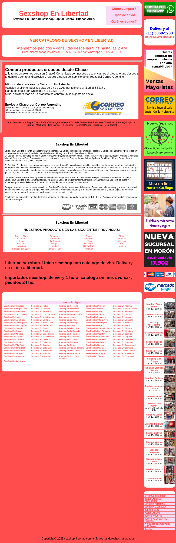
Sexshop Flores (154, 351)
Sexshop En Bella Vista (41, 348)
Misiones (21, 243)
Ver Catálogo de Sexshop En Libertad (72, 40)
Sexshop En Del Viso (13, 334)
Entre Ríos (89, 238)
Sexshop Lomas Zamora (124, 351)
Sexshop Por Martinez (41, 356)
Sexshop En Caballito (41, 342)
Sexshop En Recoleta (68, 306)
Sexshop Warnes (154, 442)
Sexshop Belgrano (154, 424)
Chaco (88, 236)
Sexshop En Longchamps (70, 314)
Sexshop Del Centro (95, 356)
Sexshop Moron (154, 396)
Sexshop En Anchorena (96, 351)
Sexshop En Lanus (12, 317)
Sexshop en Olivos (94, 309)
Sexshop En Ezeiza (12, 331)
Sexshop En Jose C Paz (42, 323)
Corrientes (55, 238)
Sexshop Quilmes (154, 378)
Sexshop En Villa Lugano (15, 325)
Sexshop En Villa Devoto (97, 320)
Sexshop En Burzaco (68, 342)
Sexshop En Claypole (14, 337)
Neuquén (55, 243)
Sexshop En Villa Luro (68, 328)
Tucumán (88, 249)
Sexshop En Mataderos (69, 311)
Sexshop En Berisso (95, 345)
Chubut (122, 236)
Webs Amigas (72, 302)
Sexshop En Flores (40, 328)
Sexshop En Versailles (68, 309)
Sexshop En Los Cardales (43, 314)
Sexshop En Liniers (95, 314)
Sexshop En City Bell (122, 337)
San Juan (21, 246)
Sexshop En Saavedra (14, 306)
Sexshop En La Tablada (14, 320)
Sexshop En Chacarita (14, 339)
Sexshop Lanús (154, 415)
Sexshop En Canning (13, 342)
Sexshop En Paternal (122, 306)
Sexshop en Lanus (66, 317)
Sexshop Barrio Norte (154, 305)
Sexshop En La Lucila (123, 320)
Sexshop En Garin (121, 325)
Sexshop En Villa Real (96, 339)
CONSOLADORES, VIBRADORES (152, 500)
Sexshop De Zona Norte (124, 356)
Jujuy (21, 241)
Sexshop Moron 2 (154, 469)
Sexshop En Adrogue (95, 353)
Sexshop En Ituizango (68, 323)
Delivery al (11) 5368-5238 (159, 30)
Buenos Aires (21, 236)
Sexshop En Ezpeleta (122, 328)
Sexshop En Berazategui (124, 345)
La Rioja (88, 241)
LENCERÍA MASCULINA (155, 507)
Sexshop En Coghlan (95, 334)
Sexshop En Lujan (94, 311)
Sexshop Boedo (154, 342)
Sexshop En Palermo (40, 309)
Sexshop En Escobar (40, 331)
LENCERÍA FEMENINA (154, 504)
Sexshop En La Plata (67, 320)
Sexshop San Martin (154, 404)
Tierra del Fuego (55, 249)
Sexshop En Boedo (40, 345)
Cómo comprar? (124, 8)
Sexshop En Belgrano (96, 348)
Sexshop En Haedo (122, 323)
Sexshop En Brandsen (96, 342)
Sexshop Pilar (154, 478)
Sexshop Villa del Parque (154, 369)
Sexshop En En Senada (69, 331)
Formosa (122, 238)
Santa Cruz (88, 246)
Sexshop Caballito (154, 333)
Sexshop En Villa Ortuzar (42, 337)
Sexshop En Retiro (39, 306)
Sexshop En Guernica (41, 325)
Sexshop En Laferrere (96, 317)
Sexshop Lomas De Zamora (71, 348)
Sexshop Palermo (154, 314)
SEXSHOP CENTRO (153, 516)
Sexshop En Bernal (67, 345)
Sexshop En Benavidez (14, 348)
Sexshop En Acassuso (123, 353)
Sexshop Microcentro (154, 323)
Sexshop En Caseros (68, 339)
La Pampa (55, 241)
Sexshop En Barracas (123, 348)
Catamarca (55, 236)
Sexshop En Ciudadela (68, 337)
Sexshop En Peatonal (95, 306)
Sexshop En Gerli (94, 325)
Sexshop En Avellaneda (69, 351)
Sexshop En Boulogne (123, 342)
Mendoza (122, 241)
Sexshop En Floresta (13, 328)
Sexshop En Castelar (40, 339)
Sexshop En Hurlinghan (97, 323)
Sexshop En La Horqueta (15, 323)
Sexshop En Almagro (13, 353)
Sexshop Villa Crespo (154, 360)
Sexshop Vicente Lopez (154, 460)
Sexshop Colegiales (154, 451)
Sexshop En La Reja (40, 320)
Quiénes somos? (124, 21)
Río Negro (88, 243)
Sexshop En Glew (66, 325)
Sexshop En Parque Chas (15, 309)
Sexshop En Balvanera (14, 351)
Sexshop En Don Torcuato (98, 331)
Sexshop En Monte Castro (125, 309)
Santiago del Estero (21, 249)
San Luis (55, 246)
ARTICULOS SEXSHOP (154, 496)
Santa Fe (122, 246)
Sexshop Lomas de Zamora (154, 387)
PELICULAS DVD (152, 513)
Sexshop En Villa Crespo (42, 317)
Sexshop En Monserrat (14, 311)
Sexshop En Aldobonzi (41, 353)
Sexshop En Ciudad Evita (97, 337)
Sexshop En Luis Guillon (15, 314)
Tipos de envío (124, 15)
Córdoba (21, 238)
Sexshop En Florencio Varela (99, 328)
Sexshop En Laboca (122, 317)
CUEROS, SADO (151, 510)
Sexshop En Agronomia (69, 353)
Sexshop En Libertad (54, 13)
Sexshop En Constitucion (43, 334)
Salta (122, 243)
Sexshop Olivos (154, 433)
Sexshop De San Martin (14, 361)
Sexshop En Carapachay (124, 339)
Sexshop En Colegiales (69, 334)
